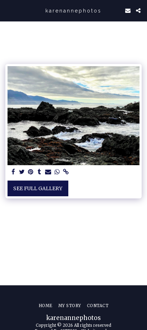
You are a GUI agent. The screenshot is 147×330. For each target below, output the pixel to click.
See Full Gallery (37, 188)
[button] (8, 10)
